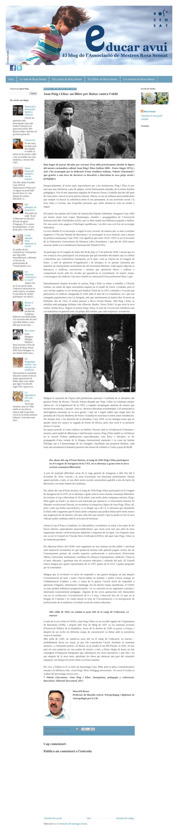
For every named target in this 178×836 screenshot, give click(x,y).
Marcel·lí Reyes (96, 733)
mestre (106, 733)
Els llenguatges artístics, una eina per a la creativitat (30, 364)
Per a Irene (29, 330)
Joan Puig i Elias (81, 733)
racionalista (114, 733)
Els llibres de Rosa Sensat (102, 79)
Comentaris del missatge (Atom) (72, 824)
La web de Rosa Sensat (33, 79)
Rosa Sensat (150, 111)
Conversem (30, 140)
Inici (11, 79)
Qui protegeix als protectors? (30, 207)
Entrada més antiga (125, 818)
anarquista (69, 733)
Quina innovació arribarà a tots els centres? (29, 173)
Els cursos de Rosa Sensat (67, 79)
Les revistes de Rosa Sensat (139, 79)
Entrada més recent (53, 818)
